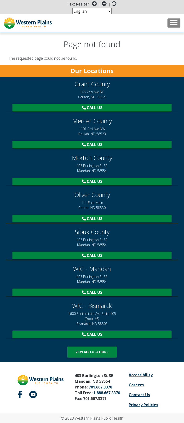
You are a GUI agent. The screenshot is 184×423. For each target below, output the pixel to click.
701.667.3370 (100, 387)
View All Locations (92, 352)
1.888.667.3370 (106, 392)
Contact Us (139, 394)
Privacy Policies (143, 404)
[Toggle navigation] (173, 23)
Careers (136, 385)
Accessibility (141, 374)
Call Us (92, 107)
